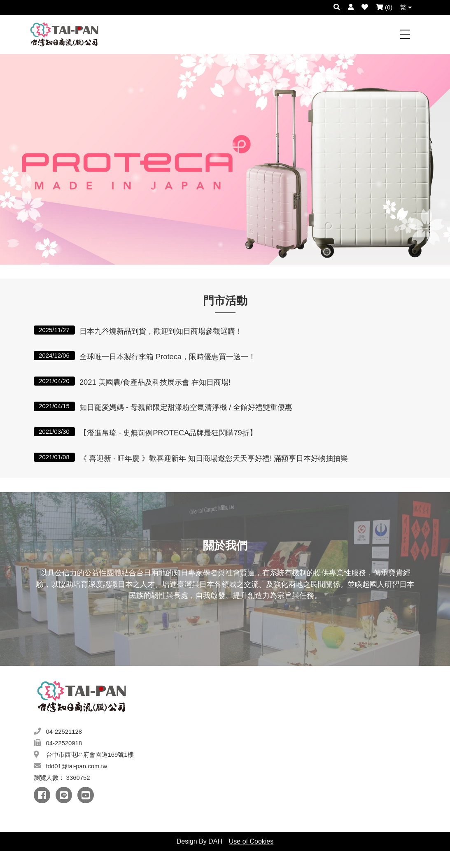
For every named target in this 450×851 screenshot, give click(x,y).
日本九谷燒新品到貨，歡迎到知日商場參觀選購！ (160, 331)
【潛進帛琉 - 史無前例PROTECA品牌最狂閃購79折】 (168, 432)
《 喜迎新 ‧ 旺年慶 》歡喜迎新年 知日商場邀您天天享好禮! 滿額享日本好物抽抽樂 (213, 458)
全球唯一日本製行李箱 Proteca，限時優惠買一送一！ (167, 356)
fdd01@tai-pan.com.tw (76, 766)
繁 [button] (406, 7)
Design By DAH (199, 841)
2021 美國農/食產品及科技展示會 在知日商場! (155, 382)
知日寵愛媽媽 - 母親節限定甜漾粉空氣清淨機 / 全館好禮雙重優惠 (185, 407)
